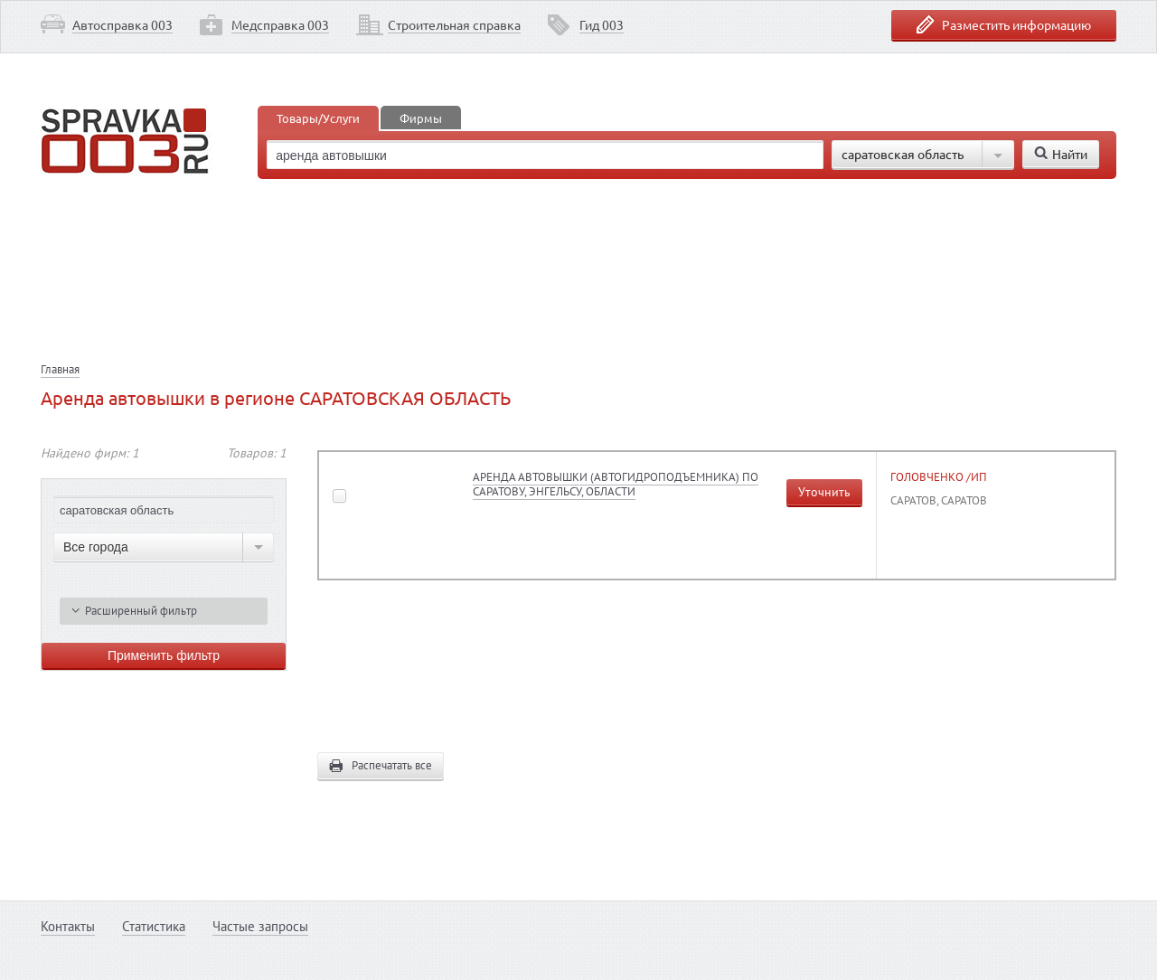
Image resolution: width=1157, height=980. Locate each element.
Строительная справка (454, 24)
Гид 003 (601, 24)
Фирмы (421, 118)
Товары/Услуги (318, 118)
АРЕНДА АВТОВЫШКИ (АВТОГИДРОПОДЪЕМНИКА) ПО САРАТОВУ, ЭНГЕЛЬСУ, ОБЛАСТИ (615, 484)
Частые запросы (260, 926)
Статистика (153, 926)
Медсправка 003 (280, 24)
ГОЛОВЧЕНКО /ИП (938, 477)
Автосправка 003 (122, 24)
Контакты (68, 926)
